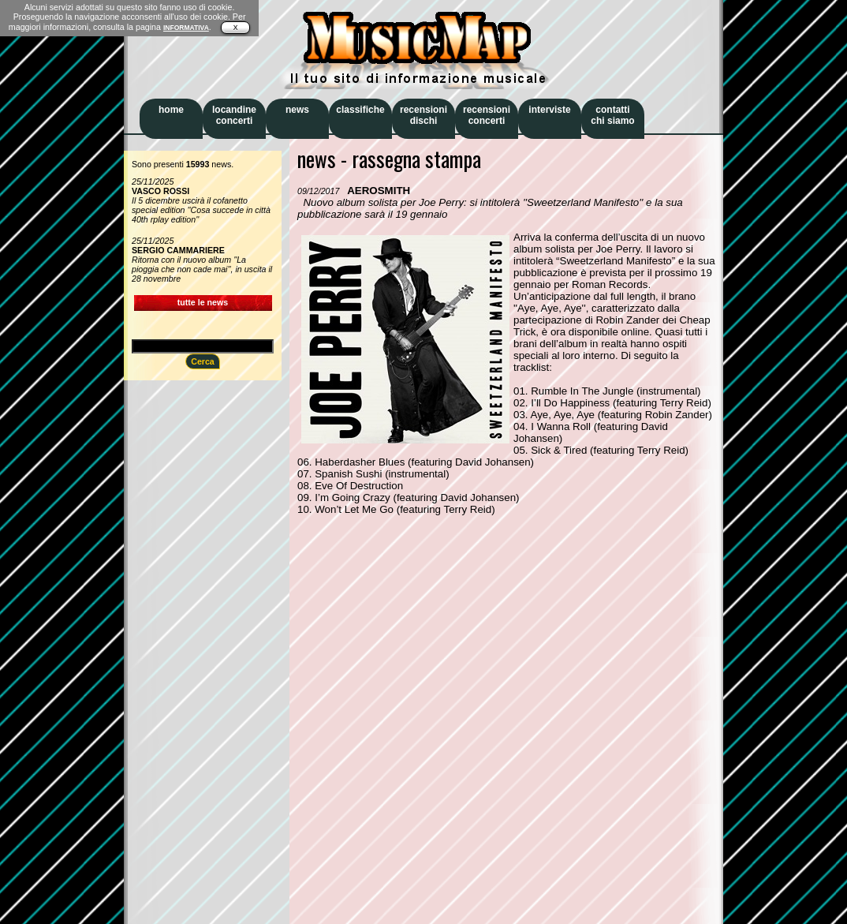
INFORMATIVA (186, 28)
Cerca (202, 361)
